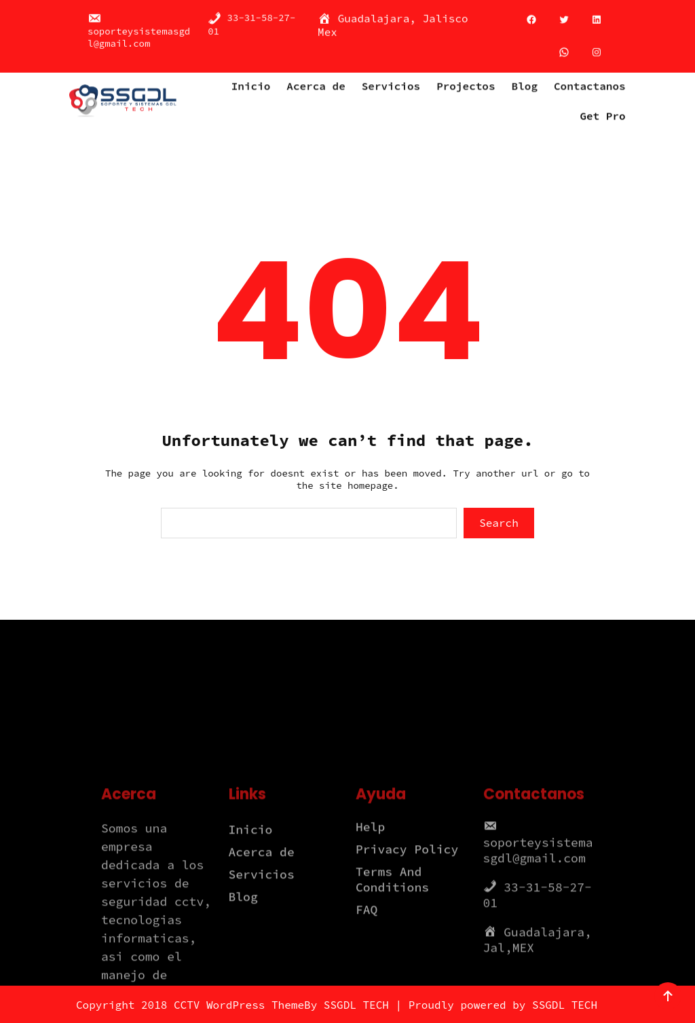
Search (499, 522)
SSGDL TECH (356, 1004)
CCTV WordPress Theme (239, 1004)
